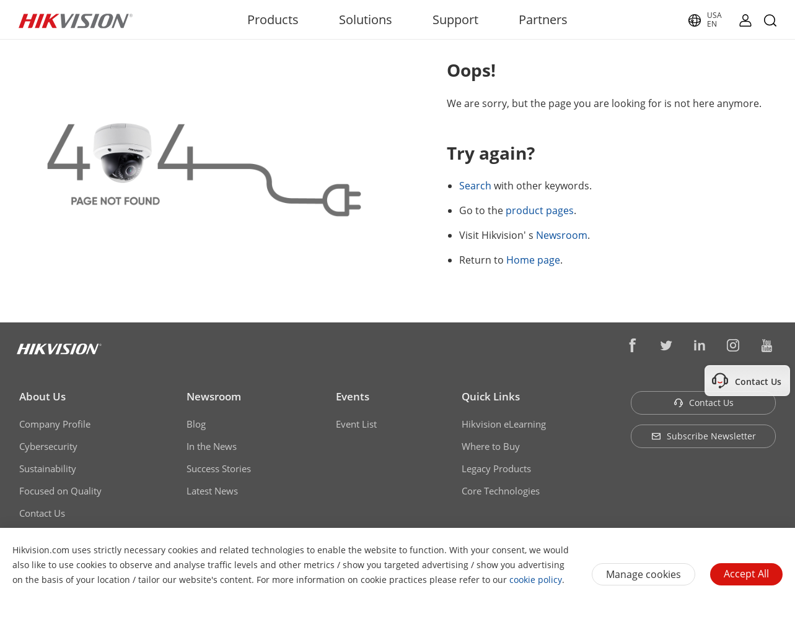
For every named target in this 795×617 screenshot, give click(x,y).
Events (352, 396)
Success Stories (219, 468)
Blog (196, 424)
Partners (543, 19)
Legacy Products (496, 468)
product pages (540, 210)
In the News (212, 446)
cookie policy (535, 579)
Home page (533, 260)
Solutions (365, 19)
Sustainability (47, 468)
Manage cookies (643, 574)
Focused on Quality (60, 491)
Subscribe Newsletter (703, 436)
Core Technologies (501, 491)
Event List (356, 424)
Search (475, 185)
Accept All (746, 573)
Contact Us (42, 513)
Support (455, 19)
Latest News (212, 491)
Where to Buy (491, 446)
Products (273, 19)
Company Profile (54, 424)
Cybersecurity (48, 446)
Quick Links (491, 396)
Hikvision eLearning (504, 424)
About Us (42, 396)
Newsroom (561, 235)
